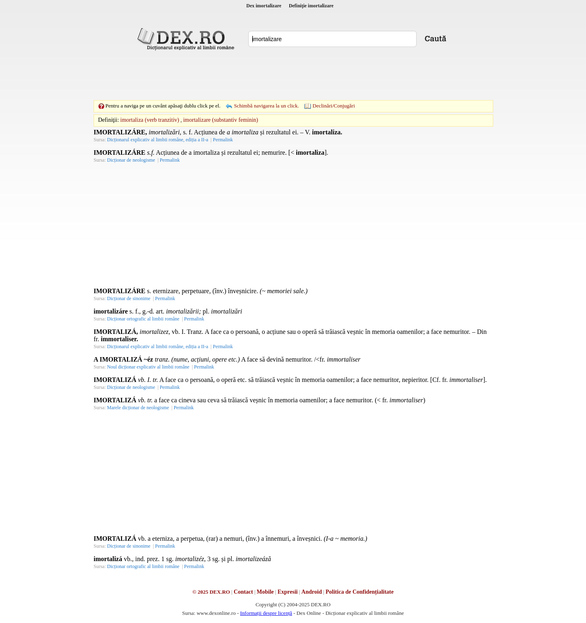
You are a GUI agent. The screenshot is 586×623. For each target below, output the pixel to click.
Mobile (265, 592)
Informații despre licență (266, 613)
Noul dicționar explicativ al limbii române (148, 367)
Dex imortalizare (263, 6)
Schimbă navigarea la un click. (266, 106)
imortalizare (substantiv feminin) (220, 120)
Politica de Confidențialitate (360, 592)
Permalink (223, 140)
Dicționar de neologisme (131, 160)
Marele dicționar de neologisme (138, 407)
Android (312, 592)
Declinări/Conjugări (334, 106)
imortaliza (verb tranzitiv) (149, 120)
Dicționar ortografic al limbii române (143, 319)
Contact (243, 592)
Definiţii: (108, 120)
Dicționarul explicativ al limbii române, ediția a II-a (157, 140)
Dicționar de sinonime (129, 298)
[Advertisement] (293, 75)
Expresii (288, 592)
